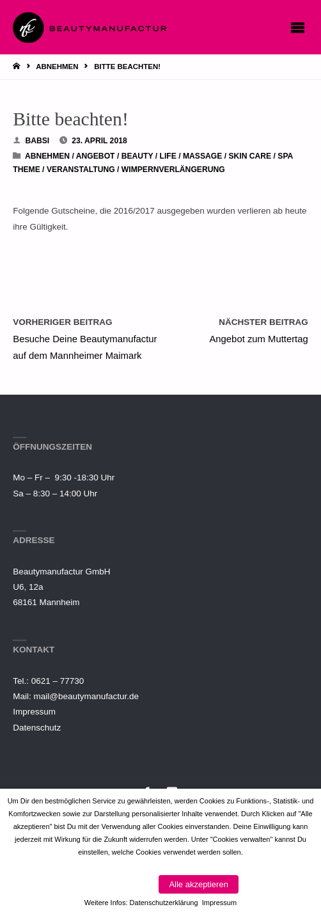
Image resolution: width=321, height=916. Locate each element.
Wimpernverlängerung (173, 169)
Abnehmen (57, 66)
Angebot (95, 156)
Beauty (137, 156)
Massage (202, 156)
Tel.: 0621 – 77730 (48, 681)
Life (167, 156)
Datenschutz (37, 727)
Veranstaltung (81, 169)
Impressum (34, 711)
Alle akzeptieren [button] (198, 884)
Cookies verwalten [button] (116, 884)
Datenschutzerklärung (164, 902)
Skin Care (249, 156)
